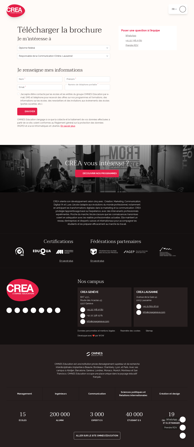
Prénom (71, 79)
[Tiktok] (33, 310)
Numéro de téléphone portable (83, 85)
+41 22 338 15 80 (134, 40)
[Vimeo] (49, 310)
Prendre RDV (132, 45)
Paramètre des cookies (130, 331)
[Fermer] (183, 436)
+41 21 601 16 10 (151, 306)
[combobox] (68, 87)
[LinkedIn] (25, 310)
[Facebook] (9, 310)
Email (22, 87)
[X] (41, 310)
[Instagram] (17, 310)
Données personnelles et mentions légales (96, 331)
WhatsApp (130, 35)
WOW (101, 336)
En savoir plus (68, 126)
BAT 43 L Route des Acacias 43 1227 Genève (91, 300)
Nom (21, 79)
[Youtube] (57, 310)
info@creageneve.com (98, 321)
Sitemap (149, 331)
